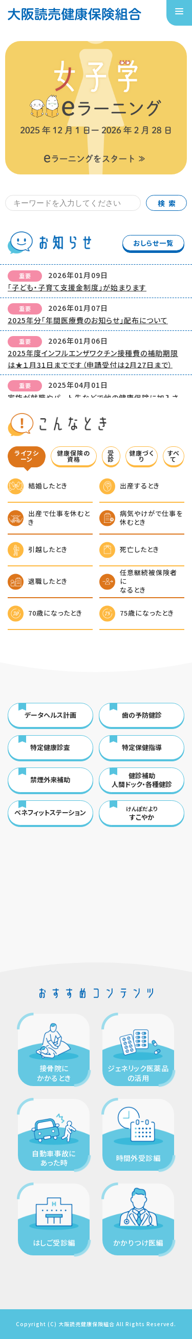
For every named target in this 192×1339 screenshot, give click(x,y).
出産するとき (140, 485)
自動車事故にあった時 (54, 1158)
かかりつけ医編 (138, 1242)
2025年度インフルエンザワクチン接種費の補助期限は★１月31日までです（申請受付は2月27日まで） (93, 358)
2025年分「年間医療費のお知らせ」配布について (88, 320)
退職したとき (48, 581)
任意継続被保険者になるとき (148, 581)
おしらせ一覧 (153, 243)
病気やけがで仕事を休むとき (151, 517)
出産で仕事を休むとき (59, 517)
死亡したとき (139, 549)
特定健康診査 (50, 747)
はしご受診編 (54, 1242)
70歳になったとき (55, 613)
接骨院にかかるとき (54, 1072)
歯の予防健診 (142, 715)
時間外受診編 (138, 1158)
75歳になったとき (147, 613)
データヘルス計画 (50, 715)
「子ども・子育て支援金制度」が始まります (77, 287)
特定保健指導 (142, 747)
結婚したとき (48, 485)
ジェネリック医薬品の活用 (138, 1072)
